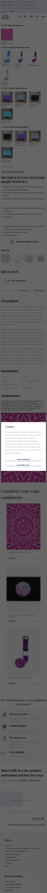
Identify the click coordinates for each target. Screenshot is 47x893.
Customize (23, 460)
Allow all (23, 465)
